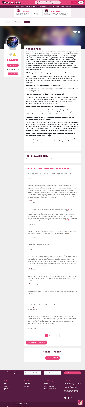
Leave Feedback (13, 74)
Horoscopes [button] (43, 6)
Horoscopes (7, 389)
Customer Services (66, 6)
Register (74, 2)
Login (81, 2)
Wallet (22, 6)
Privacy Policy (47, 383)
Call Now (12, 65)
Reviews (51, 6)
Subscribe (72, 373)
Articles (57, 6)
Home (7, 22)
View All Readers (52, 358)
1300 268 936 (25, 12)
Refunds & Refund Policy (50, 385)
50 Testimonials (12, 69)
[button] (80, 402)
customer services (75, 388)
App (26, 6)
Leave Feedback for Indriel (36, 342)
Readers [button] (16, 6)
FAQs (25, 385)
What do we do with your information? (50, 389)
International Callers (17, 406)
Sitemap (26, 406)
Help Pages (27, 386)
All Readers (17, 22)
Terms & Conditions (49, 386)
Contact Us (27, 383)
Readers (6, 386)
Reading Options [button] (33, 6)
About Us (6, 385)
